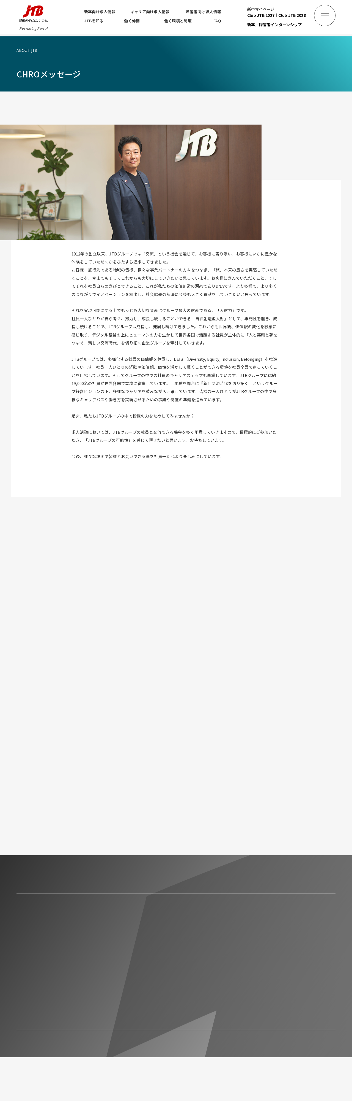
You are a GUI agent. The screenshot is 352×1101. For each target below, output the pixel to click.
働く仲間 (132, 20)
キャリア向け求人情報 (150, 11)
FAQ (217, 20)
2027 (261, 15)
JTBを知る (94, 20)
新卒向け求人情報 (100, 11)
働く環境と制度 (178, 20)
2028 (292, 15)
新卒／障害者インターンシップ (274, 24)
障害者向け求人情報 (203, 11)
